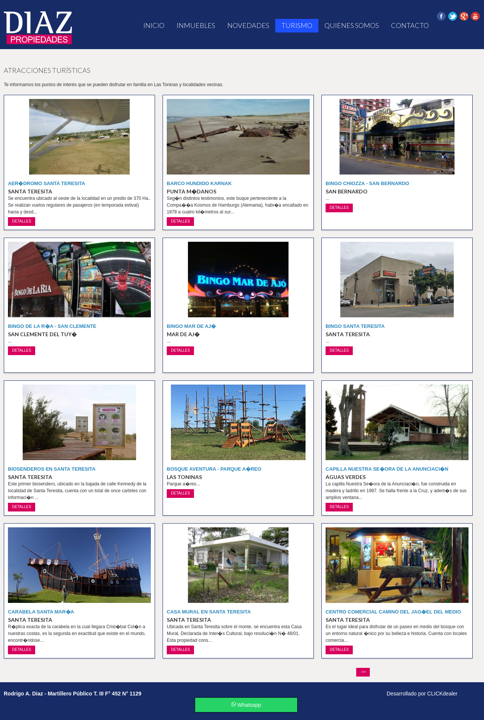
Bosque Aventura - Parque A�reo (214, 469)
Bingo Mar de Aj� (191, 326)
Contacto (410, 25)
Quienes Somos (351, 25)
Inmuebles (196, 25)
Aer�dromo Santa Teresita (46, 183)
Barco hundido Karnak (199, 183)
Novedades (248, 25)
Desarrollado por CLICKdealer (422, 694)
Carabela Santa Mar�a (41, 612)
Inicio (153, 25)
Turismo (296, 25)
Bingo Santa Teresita (355, 326)
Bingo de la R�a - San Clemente (52, 326)
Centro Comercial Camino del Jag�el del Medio (393, 612)
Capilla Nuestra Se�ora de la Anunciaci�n (387, 469)
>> (363, 672)
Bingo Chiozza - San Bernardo (367, 183)
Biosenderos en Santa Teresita (52, 469)
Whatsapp (246, 705)
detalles (21, 221)
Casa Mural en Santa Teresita (209, 612)
